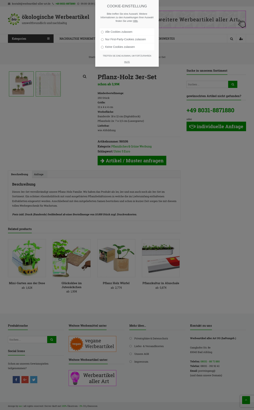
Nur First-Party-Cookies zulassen (123, 39)
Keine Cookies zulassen (118, 46)
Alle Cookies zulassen (116, 31)
